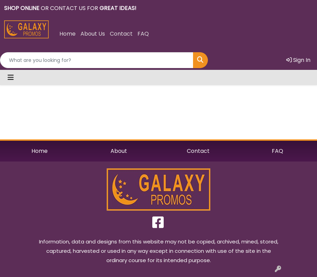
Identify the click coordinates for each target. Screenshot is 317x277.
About (119, 151)
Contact (121, 34)
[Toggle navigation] (10, 77)
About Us (92, 34)
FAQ (143, 34)
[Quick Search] (96, 60)
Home (67, 34)
